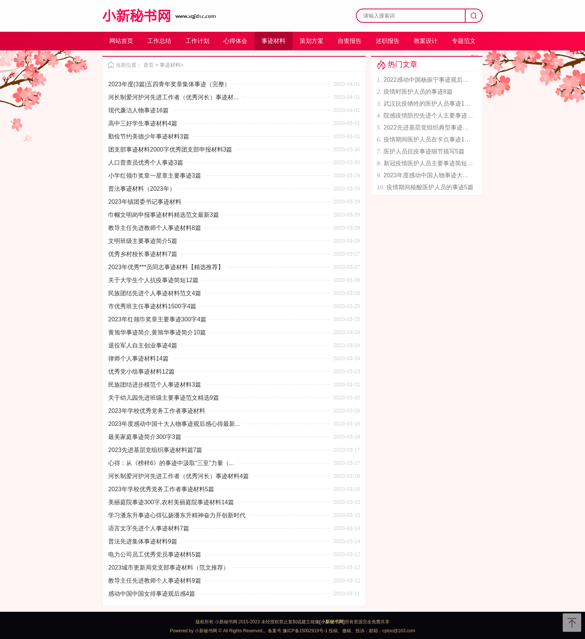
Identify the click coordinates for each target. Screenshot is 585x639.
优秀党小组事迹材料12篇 (141, 371)
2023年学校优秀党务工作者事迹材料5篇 (161, 489)
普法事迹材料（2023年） (141, 189)
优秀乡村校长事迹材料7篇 (142, 254)
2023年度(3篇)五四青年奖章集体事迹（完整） (169, 84)
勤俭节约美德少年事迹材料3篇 (148, 136)
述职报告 (388, 41)
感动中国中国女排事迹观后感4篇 (151, 593)
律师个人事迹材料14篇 (138, 358)
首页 (148, 65)
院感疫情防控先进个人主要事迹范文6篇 (428, 115)
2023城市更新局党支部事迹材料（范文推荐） (168, 567)
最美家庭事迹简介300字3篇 (144, 437)
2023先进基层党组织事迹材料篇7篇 (155, 450)
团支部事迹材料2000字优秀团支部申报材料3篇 (170, 149)
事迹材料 (273, 41)
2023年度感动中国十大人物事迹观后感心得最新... (174, 424)
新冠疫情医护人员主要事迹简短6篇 (428, 163)
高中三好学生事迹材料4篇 (142, 123)
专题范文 (464, 41)
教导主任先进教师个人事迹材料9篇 (154, 580)
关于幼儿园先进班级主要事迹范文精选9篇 (163, 398)
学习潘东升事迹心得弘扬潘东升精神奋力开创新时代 (176, 515)
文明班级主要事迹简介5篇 (142, 241)
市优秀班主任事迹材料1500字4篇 (152, 306)
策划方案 (311, 41)
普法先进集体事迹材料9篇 (142, 541)
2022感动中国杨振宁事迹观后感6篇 (428, 80)
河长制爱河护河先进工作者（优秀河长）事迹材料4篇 (178, 476)
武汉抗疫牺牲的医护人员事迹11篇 (428, 103)
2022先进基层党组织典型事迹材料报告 (428, 127)
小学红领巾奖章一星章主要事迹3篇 (154, 175)
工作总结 (159, 41)
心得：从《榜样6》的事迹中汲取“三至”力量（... (171, 463)
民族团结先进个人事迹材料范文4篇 (154, 293)
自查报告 (350, 41)
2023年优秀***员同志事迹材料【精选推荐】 (166, 267)
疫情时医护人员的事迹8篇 (418, 91)
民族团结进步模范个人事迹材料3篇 (154, 384)
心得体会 (235, 41)
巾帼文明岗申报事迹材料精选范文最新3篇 (163, 215)
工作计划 (197, 41)
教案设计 (426, 41)
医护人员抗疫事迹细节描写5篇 (424, 151)
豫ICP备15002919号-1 (305, 630)
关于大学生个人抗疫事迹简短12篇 (153, 280)
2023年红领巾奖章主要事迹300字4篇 (157, 319)
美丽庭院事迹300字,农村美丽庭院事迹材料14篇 (171, 502)
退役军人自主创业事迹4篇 (142, 345)
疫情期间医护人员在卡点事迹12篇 (428, 139)
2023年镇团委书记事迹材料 (144, 202)
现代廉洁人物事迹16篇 (138, 110)
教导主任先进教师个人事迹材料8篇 (154, 228)
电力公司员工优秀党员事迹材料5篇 (154, 554)
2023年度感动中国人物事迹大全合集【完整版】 (428, 175)
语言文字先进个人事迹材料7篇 (148, 528)
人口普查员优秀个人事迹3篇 (145, 162)
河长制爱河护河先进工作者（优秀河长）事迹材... (173, 97)
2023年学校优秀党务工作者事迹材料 (156, 411)
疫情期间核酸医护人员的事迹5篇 (430, 187)
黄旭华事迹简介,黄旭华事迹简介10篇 (157, 332)
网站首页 (121, 41)
